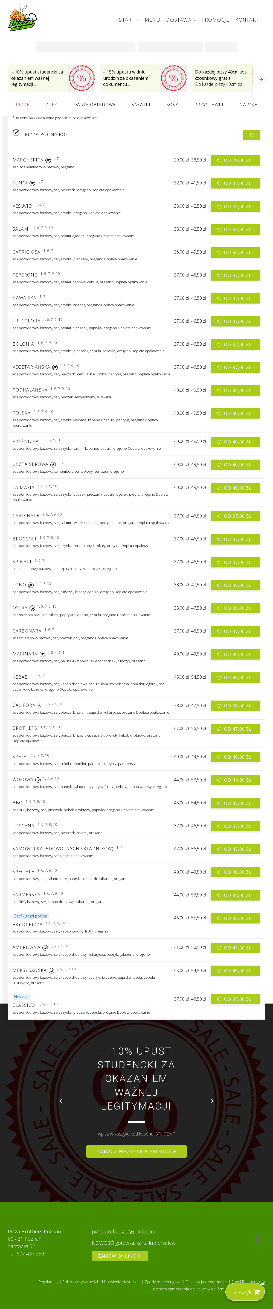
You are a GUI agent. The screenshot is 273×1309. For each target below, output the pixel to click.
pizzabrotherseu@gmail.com (123, 1231)
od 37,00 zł (235, 275)
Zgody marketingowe (164, 1281)
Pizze (22, 105)
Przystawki (208, 105)
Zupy (51, 105)
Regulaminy (49, 1281)
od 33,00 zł (235, 206)
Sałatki (141, 105)
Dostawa (181, 19)
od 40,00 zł (235, 391)
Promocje (216, 19)
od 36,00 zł (235, 252)
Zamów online (120, 1256)
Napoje (248, 105)
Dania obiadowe (95, 105)
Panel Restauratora (248, 1281)
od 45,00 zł (235, 677)
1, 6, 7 (40, 205)
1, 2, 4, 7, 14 (57, 652)
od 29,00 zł (235, 160)
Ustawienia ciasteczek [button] (122, 1281)
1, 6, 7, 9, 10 (43, 228)
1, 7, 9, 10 (51, 778)
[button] (48, 160)
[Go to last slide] (61, 1101)
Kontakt (247, 19)
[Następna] (261, 80)
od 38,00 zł (235, 585)
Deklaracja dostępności (207, 1281)
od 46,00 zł (235, 918)
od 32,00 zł (235, 183)
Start (129, 19)
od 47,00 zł (235, 729)
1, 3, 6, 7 (37, 676)
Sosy (172, 105)
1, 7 (56, 158)
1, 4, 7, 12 (43, 583)
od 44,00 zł (235, 780)
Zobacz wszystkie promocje (136, 1151)
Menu (153, 19)
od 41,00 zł (235, 948)
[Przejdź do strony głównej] (23, 17)
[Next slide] (211, 1101)
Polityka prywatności (80, 1281)
